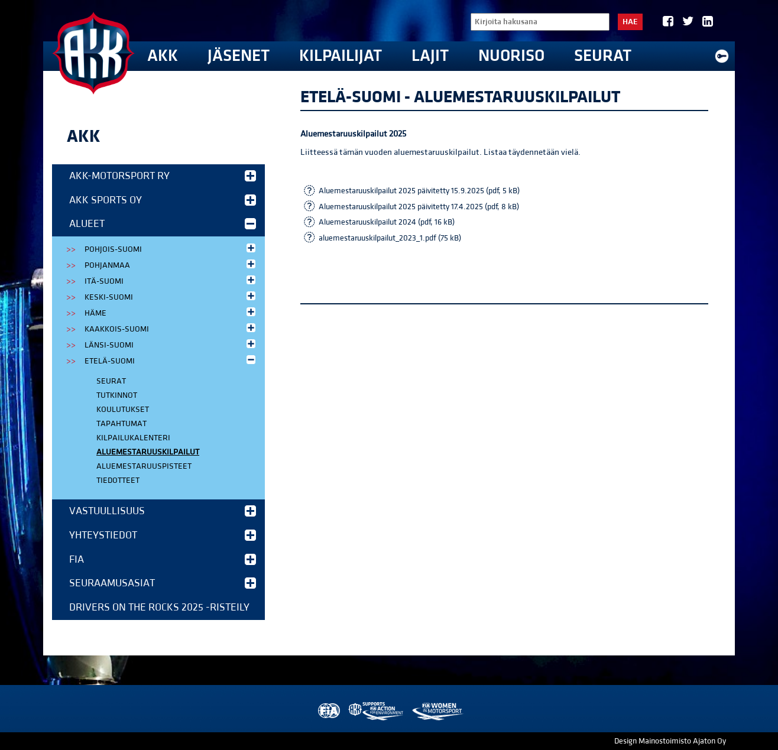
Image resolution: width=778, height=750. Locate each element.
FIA (162, 559)
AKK (162, 56)
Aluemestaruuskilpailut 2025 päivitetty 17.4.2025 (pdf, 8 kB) (419, 207)
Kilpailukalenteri (133, 438)
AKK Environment (376, 711)
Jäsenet (239, 56)
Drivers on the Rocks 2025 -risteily (159, 607)
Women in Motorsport (437, 711)
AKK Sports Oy (162, 200)
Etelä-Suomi (171, 360)
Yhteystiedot (162, 535)
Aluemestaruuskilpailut (147, 452)
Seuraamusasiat (162, 583)
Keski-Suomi (171, 296)
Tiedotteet (118, 480)
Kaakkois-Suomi (171, 328)
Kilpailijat (340, 56)
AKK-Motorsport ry (162, 176)
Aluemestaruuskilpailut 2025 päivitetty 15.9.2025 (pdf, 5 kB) (419, 191)
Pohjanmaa (171, 264)
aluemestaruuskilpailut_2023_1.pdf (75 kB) (390, 238)
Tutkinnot (116, 395)
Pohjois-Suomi (171, 248)
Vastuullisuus (162, 511)
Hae (630, 22)
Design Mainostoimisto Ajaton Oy (670, 741)
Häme (171, 312)
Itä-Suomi (171, 280)
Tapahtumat (121, 423)
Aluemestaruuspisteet (144, 466)
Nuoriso (511, 56)
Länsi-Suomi (171, 344)
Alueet (162, 223)
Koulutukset (122, 409)
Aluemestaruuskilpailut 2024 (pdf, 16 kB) (387, 222)
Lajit (430, 56)
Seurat (602, 56)
